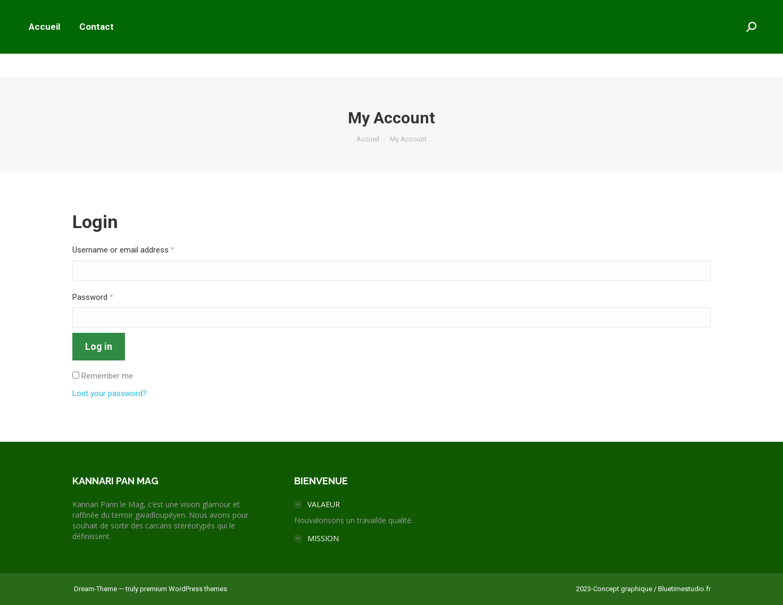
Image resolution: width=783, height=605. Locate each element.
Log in (98, 346)
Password (92, 297)
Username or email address (123, 250)
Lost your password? (109, 393)
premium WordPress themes (183, 589)
